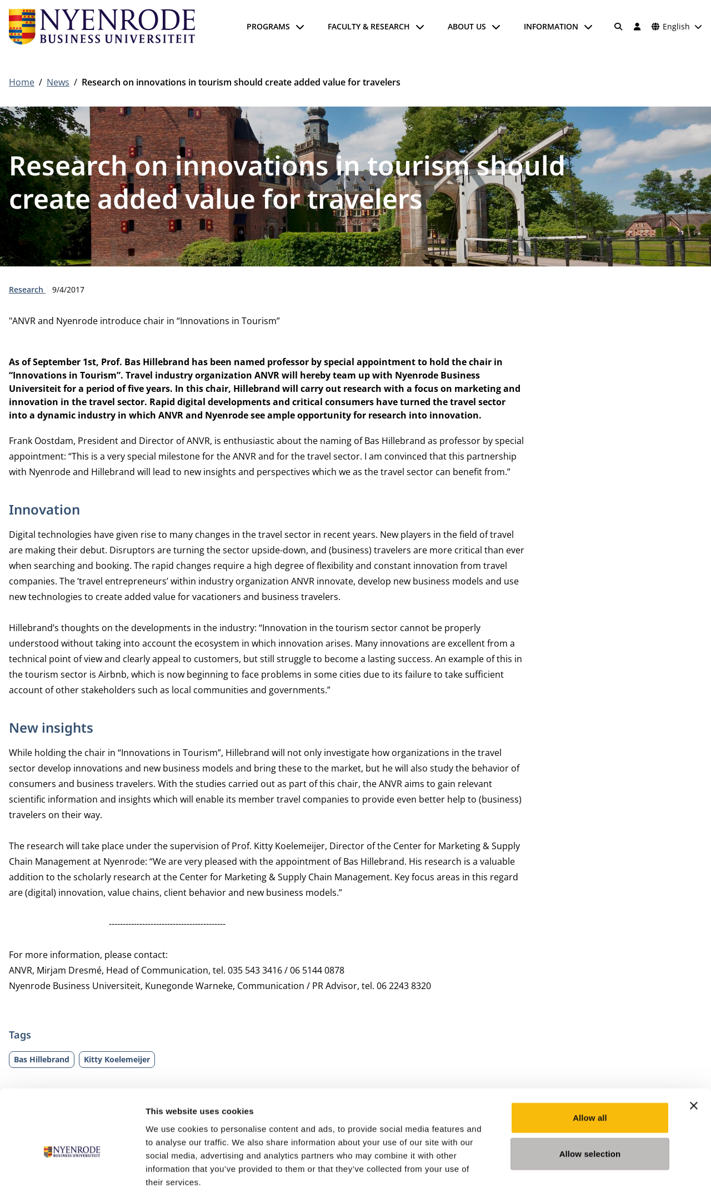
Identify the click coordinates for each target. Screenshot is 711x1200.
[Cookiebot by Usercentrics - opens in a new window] (72, 1178)
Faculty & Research (369, 26)
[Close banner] (694, 1057)
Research (27, 289)
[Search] (619, 26)
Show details (583, 1178)
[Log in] (637, 26)
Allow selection (590, 1105)
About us (467, 26)
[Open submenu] (300, 26)
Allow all (590, 1068)
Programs (268, 26)
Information (551, 26)
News (58, 82)
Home (21, 82)
